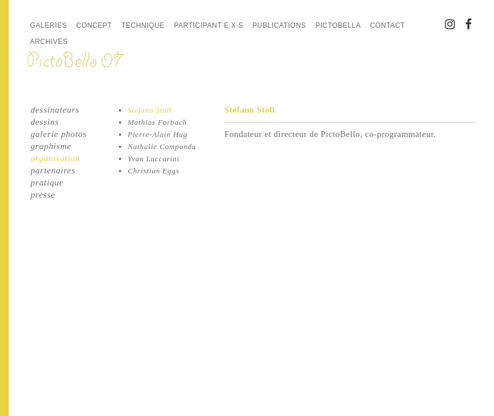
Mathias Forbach (157, 122)
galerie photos (59, 134)
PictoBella (338, 25)
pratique (47, 182)
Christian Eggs (153, 170)
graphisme (51, 146)
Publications (279, 25)
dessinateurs (55, 109)
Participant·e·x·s (208, 25)
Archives (49, 42)
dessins (45, 122)
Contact (387, 25)
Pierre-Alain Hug (158, 134)
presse (43, 194)
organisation (55, 158)
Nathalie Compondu (162, 146)
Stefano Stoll (149, 110)
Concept (94, 25)
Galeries (48, 25)
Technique (142, 25)
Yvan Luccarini (153, 158)
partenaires (53, 170)
